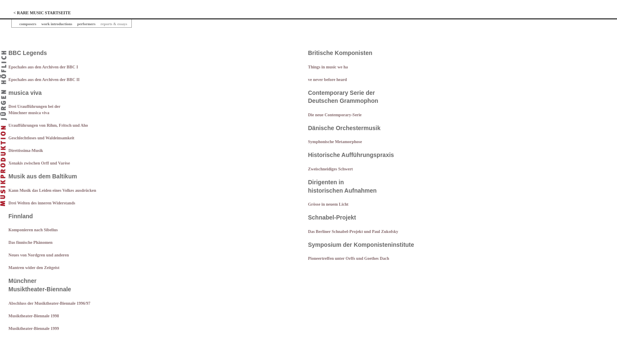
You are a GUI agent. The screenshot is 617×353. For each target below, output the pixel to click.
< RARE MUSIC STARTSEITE (42, 12)
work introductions (57, 24)
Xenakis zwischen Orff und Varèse (39, 163)
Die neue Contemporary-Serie (335, 114)
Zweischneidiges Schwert (330, 169)
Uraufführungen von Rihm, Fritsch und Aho (48, 125)
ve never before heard (327, 79)
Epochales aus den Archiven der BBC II (44, 79)
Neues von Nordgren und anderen (38, 255)
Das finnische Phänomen (30, 242)
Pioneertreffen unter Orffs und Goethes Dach (348, 258)
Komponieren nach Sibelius (33, 229)
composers (28, 24)
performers (86, 24)
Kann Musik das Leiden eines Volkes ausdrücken (52, 190)
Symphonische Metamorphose (335, 141)
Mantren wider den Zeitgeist (34, 267)
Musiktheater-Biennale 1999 (33, 328)
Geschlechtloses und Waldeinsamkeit (41, 138)
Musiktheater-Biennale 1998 (33, 316)
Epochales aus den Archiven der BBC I (43, 67)
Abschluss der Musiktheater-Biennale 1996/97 (49, 303)
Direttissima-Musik (25, 150)
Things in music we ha (328, 67)
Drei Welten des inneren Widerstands (41, 203)
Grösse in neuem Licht (328, 204)
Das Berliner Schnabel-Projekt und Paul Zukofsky (353, 231)
